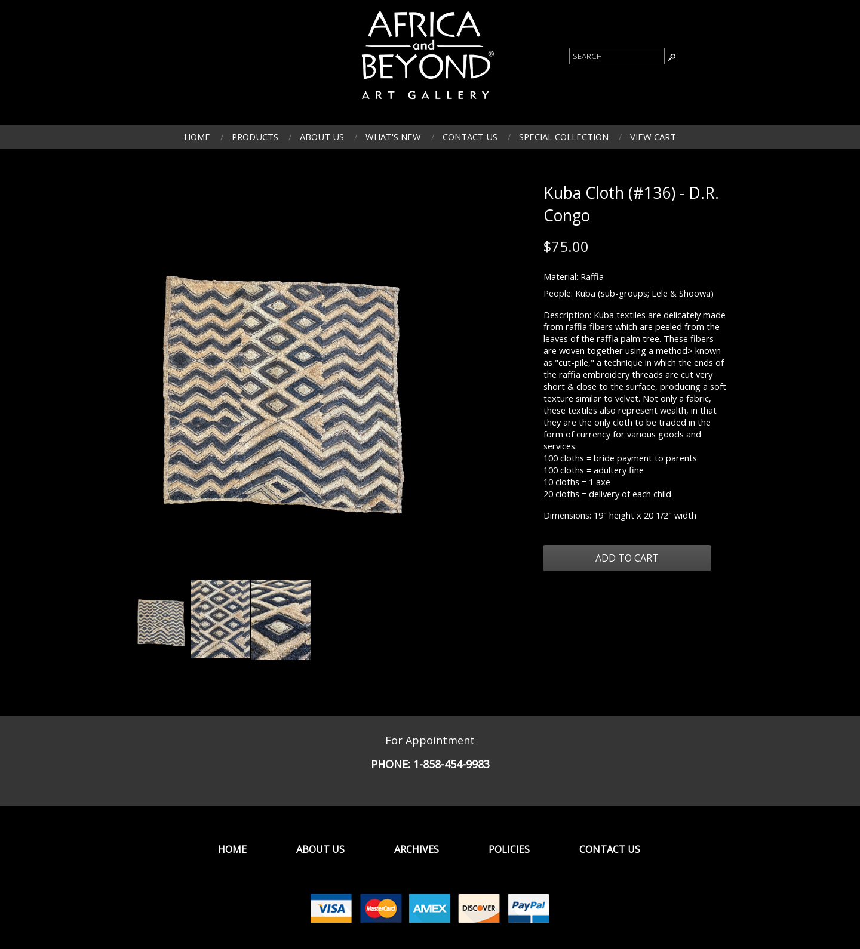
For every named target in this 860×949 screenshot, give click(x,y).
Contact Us (470, 137)
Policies (509, 849)
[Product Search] (617, 56)
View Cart (653, 137)
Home (197, 137)
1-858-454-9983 (451, 764)
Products (255, 137)
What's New (393, 137)
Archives (416, 849)
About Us (322, 137)
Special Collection (564, 137)
